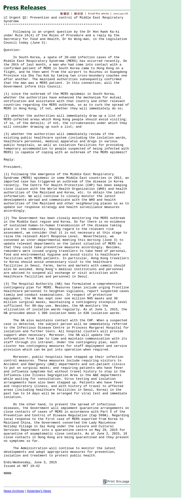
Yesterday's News (39, 491)
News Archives (14, 491)
